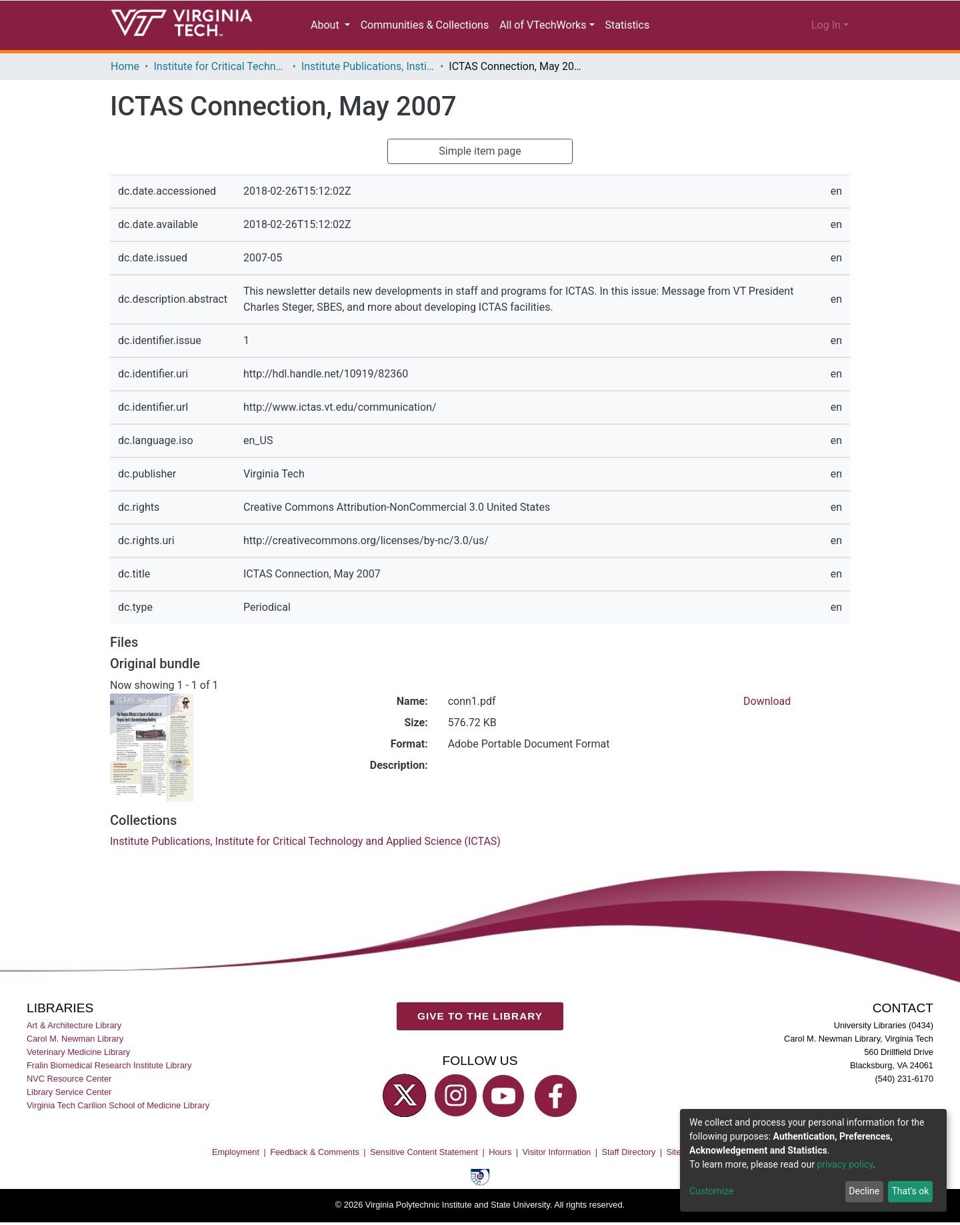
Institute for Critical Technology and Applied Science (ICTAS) (222, 66)
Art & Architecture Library (74, 1025)
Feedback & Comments (314, 1152)
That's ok (909, 1191)
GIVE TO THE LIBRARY (480, 1016)
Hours (500, 1152)
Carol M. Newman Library (75, 1039)
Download (767, 701)
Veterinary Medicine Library (78, 1052)
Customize (711, 1191)
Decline (861, 1191)
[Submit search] (701, 25)
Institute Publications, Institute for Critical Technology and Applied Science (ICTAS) (371, 66)
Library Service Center (69, 1092)
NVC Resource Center (69, 1079)
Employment (235, 1152)
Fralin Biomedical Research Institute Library (109, 1065)
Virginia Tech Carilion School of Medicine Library (118, 1105)
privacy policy (851, 1164)
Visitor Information (557, 1152)
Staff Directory (629, 1152)
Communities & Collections (424, 25)
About (328, 25)
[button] (760, 25)
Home (125, 66)
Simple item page (480, 151)
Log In (826, 25)
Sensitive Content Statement (424, 1152)
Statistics (624, 25)
